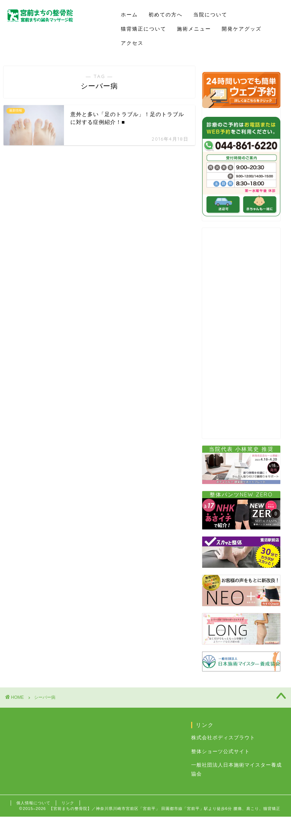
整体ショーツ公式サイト (220, 751)
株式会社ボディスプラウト (223, 737)
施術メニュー (194, 29)
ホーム (129, 14)
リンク (67, 803)
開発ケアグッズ (242, 29)
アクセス (132, 43)
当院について (210, 14)
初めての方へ (166, 14)
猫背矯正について (143, 29)
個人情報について (33, 803)
